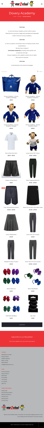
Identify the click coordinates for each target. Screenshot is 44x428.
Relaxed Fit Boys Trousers (11, 261)
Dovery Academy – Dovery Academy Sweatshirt (33, 97)
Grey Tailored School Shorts (11, 207)
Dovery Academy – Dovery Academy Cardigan (11, 125)
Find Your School (5, 371)
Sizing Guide (4, 390)
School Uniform (5, 373)
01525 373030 (5, 362)
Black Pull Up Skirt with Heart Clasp (32, 207)
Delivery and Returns (6, 394)
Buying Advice (5, 398)
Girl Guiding (4, 377)
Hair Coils (32, 316)
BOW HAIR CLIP (11, 288)
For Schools (4, 381)
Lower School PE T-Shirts (33, 153)
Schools (19, 16)
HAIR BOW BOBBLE (11, 316)
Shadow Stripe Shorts (11, 180)
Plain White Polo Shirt (11, 153)
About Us (4, 383)
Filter (39, 71)
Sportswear (4, 375)
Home (14, 16)
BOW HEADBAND (33, 288)
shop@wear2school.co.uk (7, 364)
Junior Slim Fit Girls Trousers (33, 261)
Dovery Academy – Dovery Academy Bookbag (11, 97)
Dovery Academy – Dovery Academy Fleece (33, 125)
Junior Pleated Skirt (11, 234)
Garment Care (5, 396)
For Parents (4, 379)
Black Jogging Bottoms (32, 180)
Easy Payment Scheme (7, 392)
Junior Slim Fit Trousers (32, 234)
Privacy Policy (5, 400)
